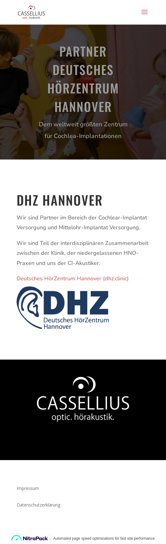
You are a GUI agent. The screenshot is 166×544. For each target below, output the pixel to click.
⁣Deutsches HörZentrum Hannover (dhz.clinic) (73, 278)
